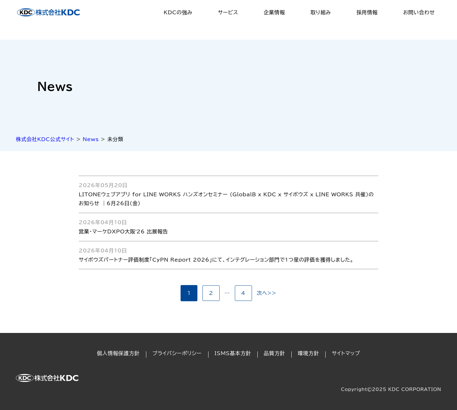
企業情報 (274, 12)
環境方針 (308, 353)
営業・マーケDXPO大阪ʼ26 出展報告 (123, 231)
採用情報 (367, 12)
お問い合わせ (419, 12)
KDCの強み (178, 12)
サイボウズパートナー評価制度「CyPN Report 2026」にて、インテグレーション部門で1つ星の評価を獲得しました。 (216, 259)
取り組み (320, 12)
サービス (228, 12)
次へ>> (267, 293)
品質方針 (274, 353)
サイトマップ (346, 353)
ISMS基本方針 (233, 353)
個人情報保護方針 (118, 353)
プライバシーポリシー (177, 353)
